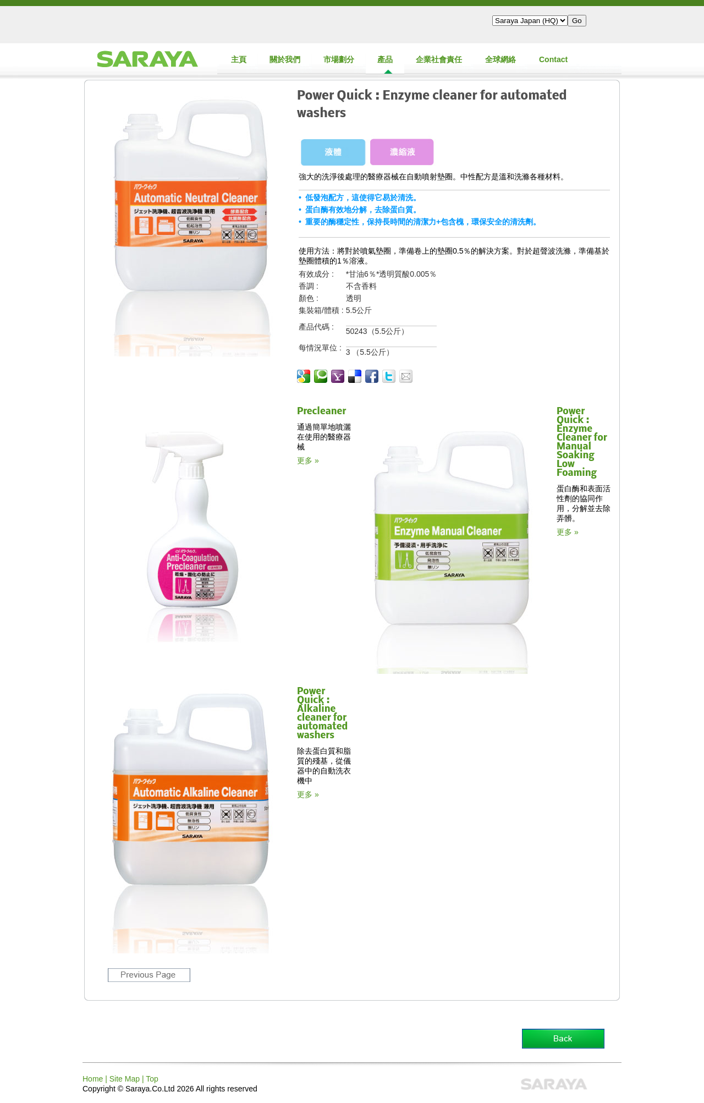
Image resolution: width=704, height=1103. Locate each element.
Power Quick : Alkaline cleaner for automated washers (322, 714)
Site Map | (127, 1078)
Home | (95, 1078)
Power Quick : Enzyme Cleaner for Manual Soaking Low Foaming (582, 443)
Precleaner (321, 412)
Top (152, 1078)
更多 (304, 460)
